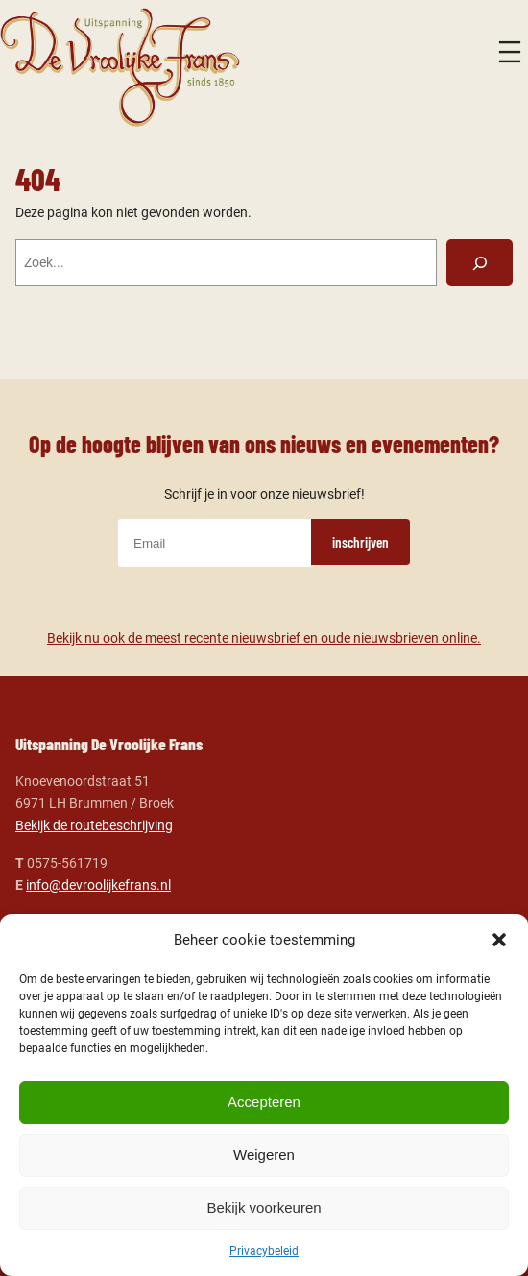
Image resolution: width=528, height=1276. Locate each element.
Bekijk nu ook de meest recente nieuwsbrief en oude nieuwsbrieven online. (264, 638)
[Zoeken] (479, 262)
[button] (499, 939)
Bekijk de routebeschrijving (94, 826)
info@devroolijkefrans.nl (98, 885)
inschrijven (360, 542)
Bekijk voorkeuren (263, 1207)
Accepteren (264, 1101)
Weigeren (264, 1154)
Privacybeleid (264, 1251)
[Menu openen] (510, 52)
